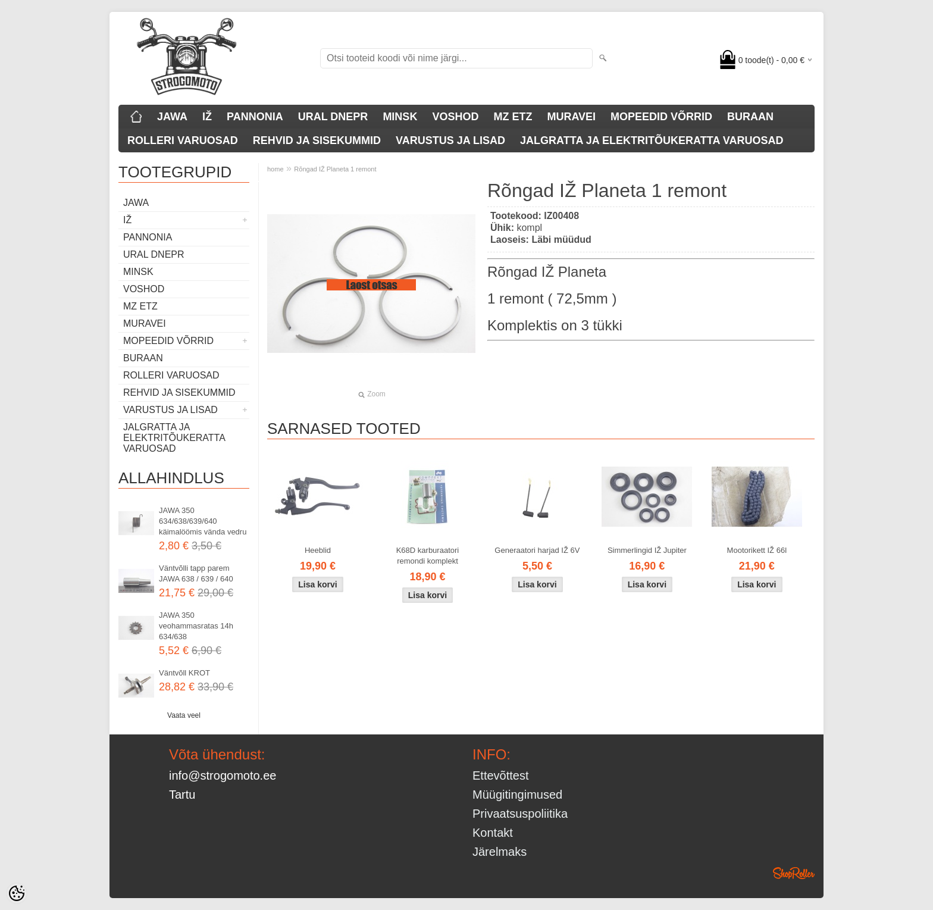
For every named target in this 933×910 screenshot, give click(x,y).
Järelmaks (499, 851)
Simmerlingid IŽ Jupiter (647, 550)
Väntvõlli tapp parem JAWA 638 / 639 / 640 (196, 573)
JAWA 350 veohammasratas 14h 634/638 (196, 626)
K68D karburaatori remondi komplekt (427, 555)
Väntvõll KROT (184, 672)
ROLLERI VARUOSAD (182, 140)
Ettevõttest (500, 775)
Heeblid (318, 550)
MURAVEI (571, 117)
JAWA (172, 117)
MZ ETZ (512, 117)
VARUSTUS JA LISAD (450, 140)
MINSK (400, 117)
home (275, 169)
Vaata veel (184, 715)
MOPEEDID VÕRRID (661, 117)
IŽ (207, 117)
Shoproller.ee (794, 873)
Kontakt (492, 832)
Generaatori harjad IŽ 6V (537, 550)
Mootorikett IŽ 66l (757, 550)
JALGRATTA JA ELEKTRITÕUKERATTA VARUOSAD (651, 140)
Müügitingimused (517, 794)
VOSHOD (455, 117)
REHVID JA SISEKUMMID (317, 140)
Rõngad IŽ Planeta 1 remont (335, 169)
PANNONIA (255, 117)
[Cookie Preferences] (16, 893)
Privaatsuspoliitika (520, 813)
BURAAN (750, 117)
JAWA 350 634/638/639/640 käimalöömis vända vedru (202, 521)
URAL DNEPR (333, 117)
